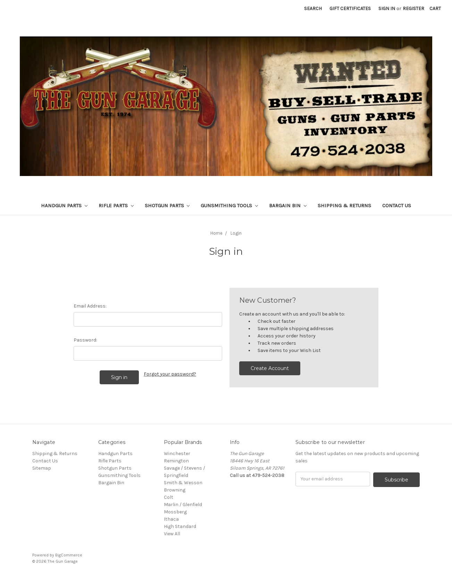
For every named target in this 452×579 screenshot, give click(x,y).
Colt (168, 497)
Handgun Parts (64, 205)
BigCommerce (68, 555)
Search (313, 8)
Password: (85, 340)
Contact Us (396, 205)
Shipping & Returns (344, 205)
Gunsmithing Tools (229, 205)
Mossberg (175, 512)
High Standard (180, 526)
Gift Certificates (350, 8)
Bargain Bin (288, 205)
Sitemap (41, 468)
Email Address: (90, 306)
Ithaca (171, 519)
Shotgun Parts (167, 205)
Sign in (386, 8)
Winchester (177, 453)
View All (172, 534)
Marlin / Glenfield (183, 504)
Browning (174, 490)
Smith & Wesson (183, 483)
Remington (176, 461)
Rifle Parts (116, 205)
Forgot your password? (170, 374)
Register (413, 8)
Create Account (270, 368)
